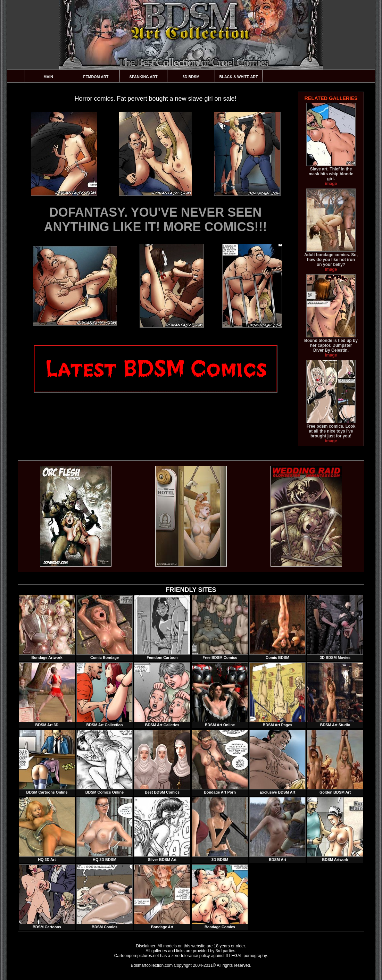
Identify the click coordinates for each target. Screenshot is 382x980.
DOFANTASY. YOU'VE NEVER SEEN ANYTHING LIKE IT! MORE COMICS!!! (155, 219)
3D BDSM (191, 77)
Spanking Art (144, 77)
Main (48, 77)
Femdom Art (96, 77)
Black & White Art (238, 77)
